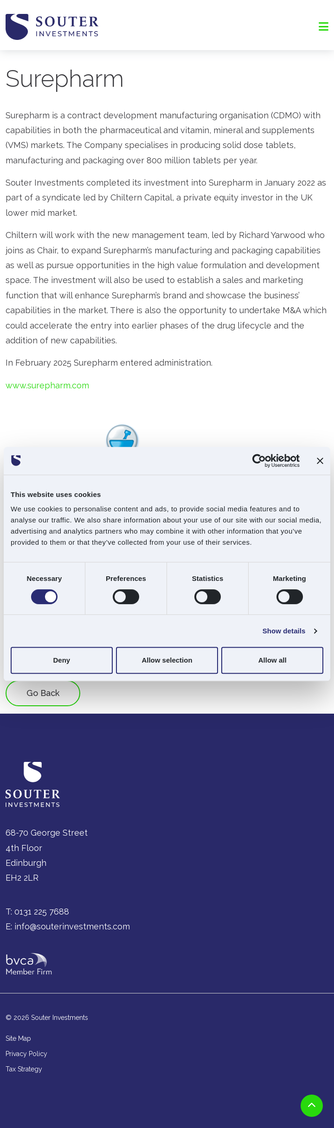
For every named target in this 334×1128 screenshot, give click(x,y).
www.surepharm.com (47, 385)
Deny (61, 660)
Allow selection (166, 660)
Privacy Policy (26, 1053)
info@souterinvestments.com (72, 926)
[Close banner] (320, 461)
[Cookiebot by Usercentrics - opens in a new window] (259, 461)
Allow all (272, 660)
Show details (284, 631)
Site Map (18, 1038)
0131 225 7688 (41, 911)
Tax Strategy (24, 1069)
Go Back (42, 693)
